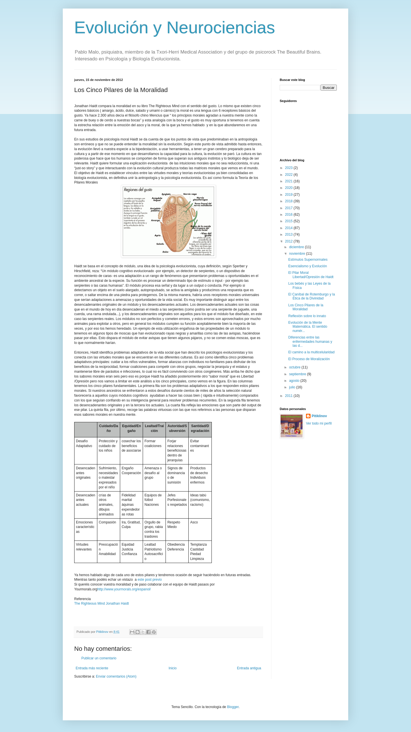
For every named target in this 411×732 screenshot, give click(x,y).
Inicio (173, 668)
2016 (289, 215)
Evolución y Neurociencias (174, 27)
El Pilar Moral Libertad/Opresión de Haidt (310, 275)
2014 (289, 228)
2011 (289, 396)
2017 (289, 208)
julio (292, 387)
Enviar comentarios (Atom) (116, 676)
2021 (289, 181)
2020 (289, 188)
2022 (289, 175)
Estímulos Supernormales (307, 260)
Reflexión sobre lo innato (307, 316)
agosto (294, 381)
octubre (295, 367)
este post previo (150, 580)
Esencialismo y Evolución (307, 266)
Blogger (233, 707)
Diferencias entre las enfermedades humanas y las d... (310, 341)
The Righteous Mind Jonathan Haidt (101, 603)
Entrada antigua (249, 668)
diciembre (297, 247)
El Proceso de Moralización (309, 359)
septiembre (298, 374)
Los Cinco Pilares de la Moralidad (305, 307)
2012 (289, 241)
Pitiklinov (319, 416)
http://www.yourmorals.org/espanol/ (124, 589)
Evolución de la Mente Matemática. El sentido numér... (307, 327)
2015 (289, 221)
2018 (289, 201)
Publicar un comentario (98, 658)
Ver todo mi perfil (319, 423)
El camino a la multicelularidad (311, 352)
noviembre (297, 254)
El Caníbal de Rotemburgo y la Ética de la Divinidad (311, 296)
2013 (289, 234)
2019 (289, 195)
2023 (289, 168)
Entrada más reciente (92, 668)
